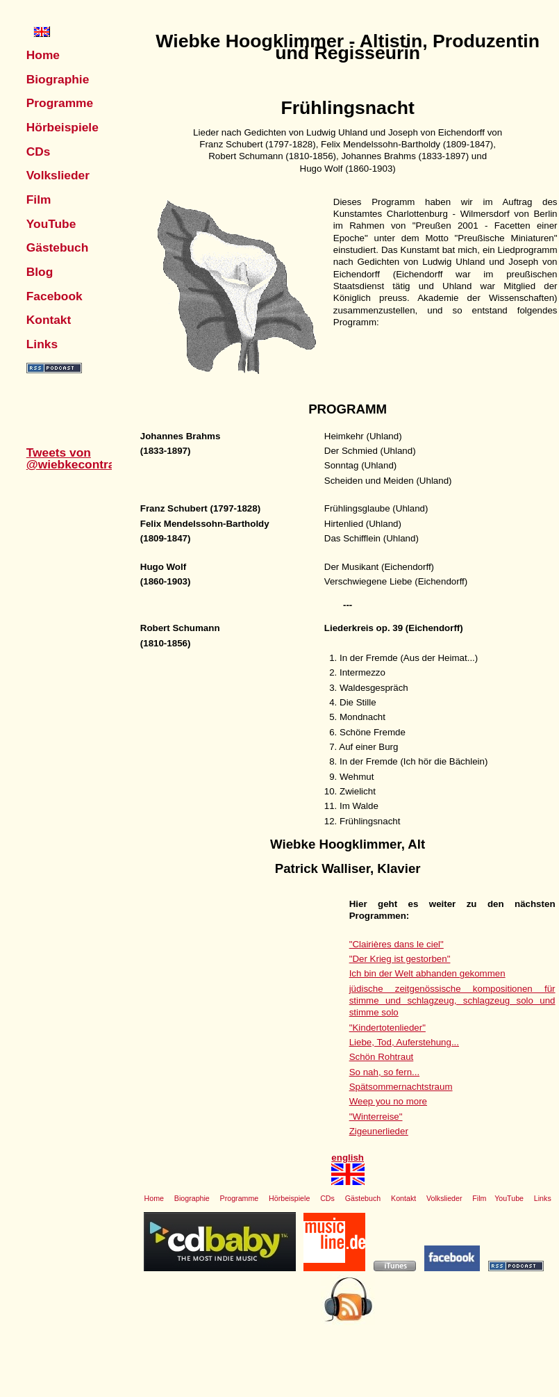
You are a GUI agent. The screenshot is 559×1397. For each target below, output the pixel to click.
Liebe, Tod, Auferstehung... (404, 1042)
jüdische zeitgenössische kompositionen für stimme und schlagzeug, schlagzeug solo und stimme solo (452, 1000)
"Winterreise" (376, 1116)
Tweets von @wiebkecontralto (78, 458)
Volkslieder (58, 175)
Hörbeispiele (62, 127)
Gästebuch (57, 247)
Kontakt (49, 320)
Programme (59, 103)
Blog (39, 272)
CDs (38, 151)
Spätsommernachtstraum (401, 1086)
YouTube (51, 224)
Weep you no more (388, 1101)
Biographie (58, 79)
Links (42, 344)
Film (38, 199)
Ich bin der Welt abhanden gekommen (427, 973)
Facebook (54, 296)
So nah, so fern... (384, 1072)
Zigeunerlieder (378, 1131)
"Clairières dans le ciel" (396, 944)
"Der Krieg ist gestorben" (400, 959)
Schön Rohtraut (381, 1057)
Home (43, 55)
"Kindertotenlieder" (387, 1027)
